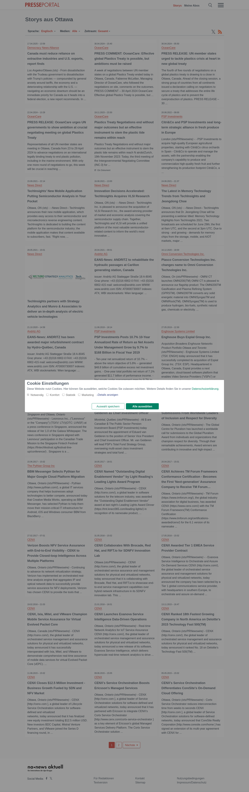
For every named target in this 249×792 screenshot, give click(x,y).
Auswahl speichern (108, 406)
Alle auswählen (142, 406)
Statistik (70, 394)
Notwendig (36, 394)
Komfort (54, 394)
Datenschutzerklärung (205, 388)
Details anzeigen (108, 394)
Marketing (88, 394)
